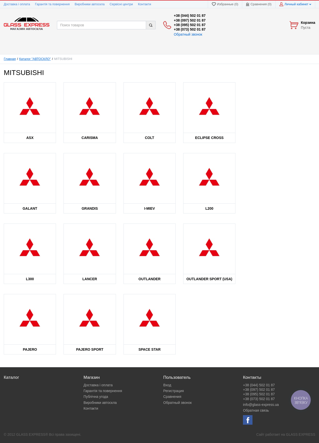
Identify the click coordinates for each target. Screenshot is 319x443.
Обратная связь (256, 410)
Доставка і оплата (17, 4)
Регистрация (173, 391)
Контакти (144, 4)
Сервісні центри (121, 4)
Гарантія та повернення (52, 4)
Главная (10, 59)
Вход (167, 385)
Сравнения (172, 397)
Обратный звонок (188, 34)
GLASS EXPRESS (300, 434)
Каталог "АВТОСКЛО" (35, 59)
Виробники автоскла (90, 4)
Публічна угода (96, 397)
